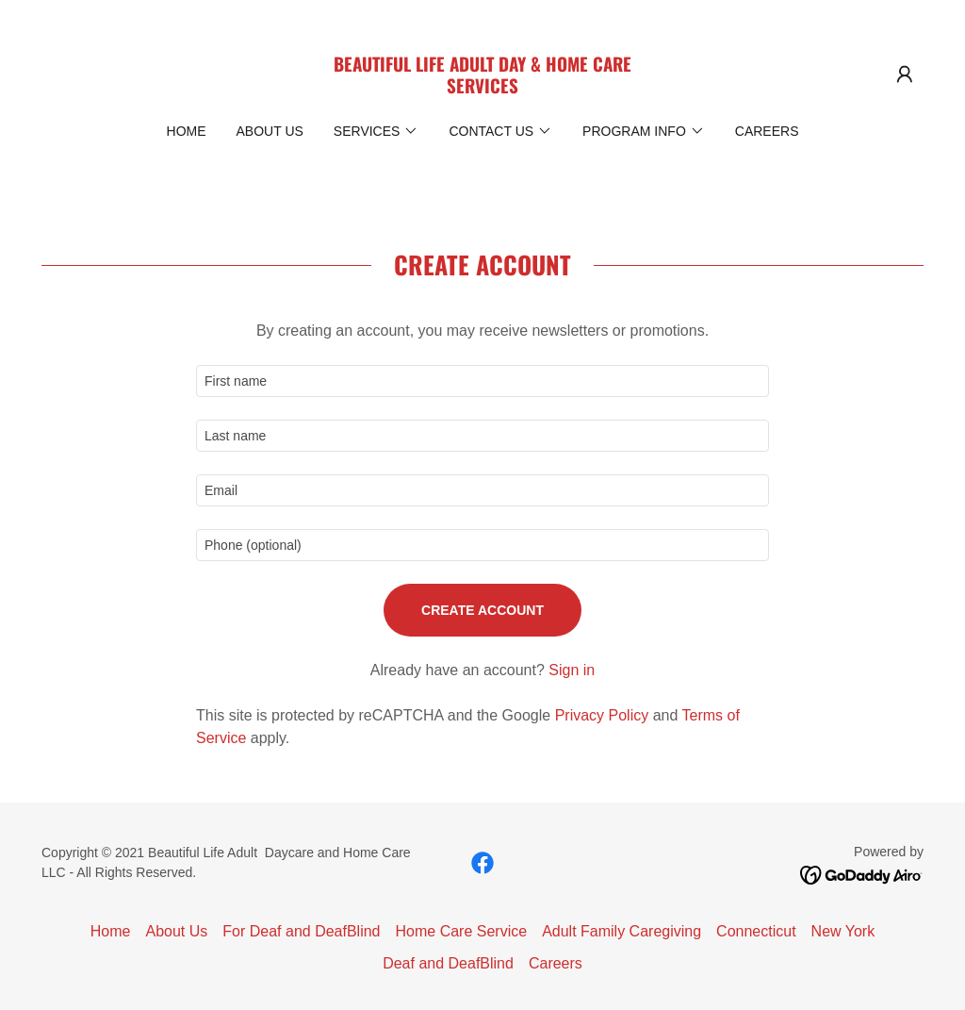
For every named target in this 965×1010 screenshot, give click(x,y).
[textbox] (482, 381)
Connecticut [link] (756, 931)
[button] (905, 74)
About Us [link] (270, 131)
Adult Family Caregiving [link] (621, 931)
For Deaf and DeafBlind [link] (301, 931)
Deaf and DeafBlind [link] (448, 963)
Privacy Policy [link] (602, 715)
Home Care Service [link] (462, 931)
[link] (482, 88)
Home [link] (186, 131)
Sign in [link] (571, 670)
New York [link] (843, 931)
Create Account (482, 610)
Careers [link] (767, 131)
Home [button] (110, 931)
